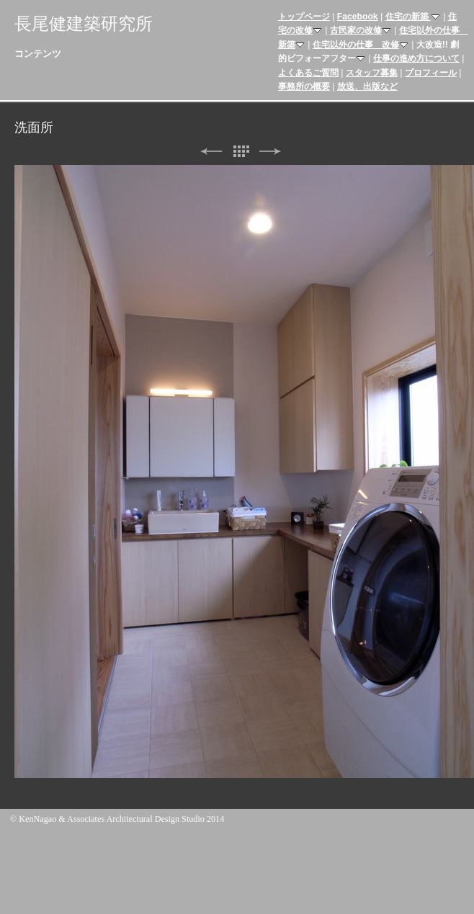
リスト (240, 151)
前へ (211, 151)
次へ (270, 151)
